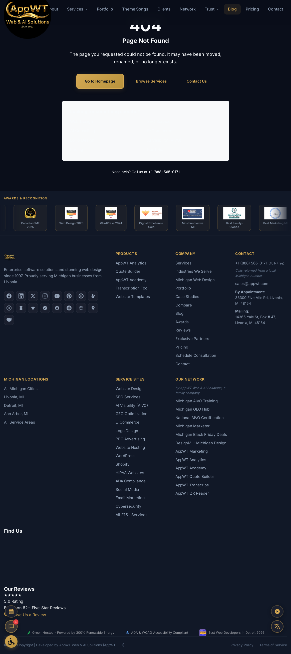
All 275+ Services (131, 514)
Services (183, 263)
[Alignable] (57, 308)
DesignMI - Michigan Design (200, 443)
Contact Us (197, 81)
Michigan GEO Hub (192, 409)
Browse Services (151, 81)
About (52, 9)
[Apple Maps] (93, 308)
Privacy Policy (241, 645)
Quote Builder (128, 271)
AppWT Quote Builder (194, 476)
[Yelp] (93, 296)
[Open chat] (11, 626)
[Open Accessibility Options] (11, 641)
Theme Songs (135, 9)
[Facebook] (9, 296)
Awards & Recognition (25, 198)
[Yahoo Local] (9, 320)
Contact (275, 9)
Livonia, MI (14, 397)
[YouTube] (57, 296)
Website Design (130, 388)
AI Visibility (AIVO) (164, 140)
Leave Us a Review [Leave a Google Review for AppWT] (25, 614)
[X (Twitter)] (33, 296)
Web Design (81, 121)
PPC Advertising (130, 439)
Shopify (123, 464)
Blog (232, 9)
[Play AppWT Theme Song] (277, 611)
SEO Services (159, 121)
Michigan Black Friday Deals (201, 434)
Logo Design (82, 140)
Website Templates (133, 296)
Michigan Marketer (192, 426)
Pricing (252, 9)
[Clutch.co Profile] (81, 296)
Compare (183, 305)
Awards (182, 321)
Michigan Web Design (195, 279)
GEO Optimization (131, 413)
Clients (164, 9)
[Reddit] (69, 308)
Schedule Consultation (195, 355)
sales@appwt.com (251, 283)
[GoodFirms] (33, 308)
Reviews (183, 330)
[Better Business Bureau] (9, 308)
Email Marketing (130, 497)
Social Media (127, 489)
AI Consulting (82, 130)
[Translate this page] (277, 626)
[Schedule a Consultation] (11, 611)
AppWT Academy (131, 279)
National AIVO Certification (199, 417)
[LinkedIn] (21, 296)
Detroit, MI (13, 405)
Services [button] (77, 9)
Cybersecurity (128, 506)
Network (188, 9)
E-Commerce (159, 130)
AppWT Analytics (131, 263)
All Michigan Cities (21, 388)
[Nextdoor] (45, 308)
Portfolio (105, 9)
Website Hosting (130, 447)
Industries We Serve (193, 271)
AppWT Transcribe (192, 485)
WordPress (125, 455)
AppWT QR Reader (192, 493)
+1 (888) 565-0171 (164, 172)
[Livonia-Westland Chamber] (81, 308)
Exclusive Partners (192, 338)
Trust (212, 9)
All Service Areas (19, 422)
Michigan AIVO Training (196, 401)
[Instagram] (45, 296)
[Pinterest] (69, 296)
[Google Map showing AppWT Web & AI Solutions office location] (145, 559)
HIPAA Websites (130, 472)
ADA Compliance (131, 481)
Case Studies (187, 296)
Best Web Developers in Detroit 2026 (231, 632)
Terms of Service (273, 645)
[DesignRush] (21, 308)
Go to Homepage (100, 81)
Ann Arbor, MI (16, 413)
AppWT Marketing (191, 451)
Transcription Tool (132, 288)
